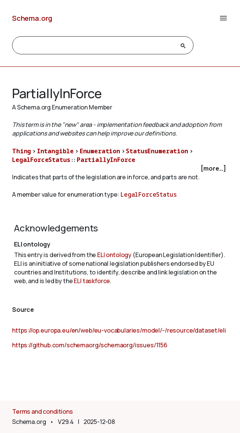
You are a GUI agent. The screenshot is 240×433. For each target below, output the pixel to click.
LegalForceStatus (41, 160)
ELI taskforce (92, 281)
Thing (21, 151)
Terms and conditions (42, 411)
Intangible (55, 151)
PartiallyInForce (106, 160)
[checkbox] (120, 168)
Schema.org (32, 18)
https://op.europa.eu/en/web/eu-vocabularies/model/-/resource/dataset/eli (119, 330)
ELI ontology (114, 255)
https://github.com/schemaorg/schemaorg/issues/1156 (89, 345)
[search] (96, 45)
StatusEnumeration (157, 151)
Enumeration (100, 151)
